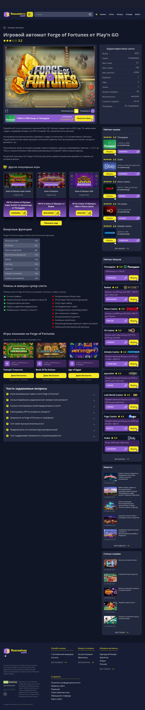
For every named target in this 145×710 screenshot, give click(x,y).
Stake (120, 159)
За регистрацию (85, 654)
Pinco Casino (124, 182)
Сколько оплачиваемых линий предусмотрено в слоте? (35, 406)
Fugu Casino (110, 416)
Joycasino (109, 373)
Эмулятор (104, 657)
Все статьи (121, 632)
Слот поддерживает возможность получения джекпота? (35, 436)
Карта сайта (56, 699)
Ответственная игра (60, 692)
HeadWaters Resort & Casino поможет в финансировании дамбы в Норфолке (129, 532)
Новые (103, 661)
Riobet (107, 287)
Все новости (121, 546)
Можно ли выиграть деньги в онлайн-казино (129, 589)
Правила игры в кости (127, 602)
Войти (137, 14)
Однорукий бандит (108, 654)
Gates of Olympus (51, 191)
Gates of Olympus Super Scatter (18, 191)
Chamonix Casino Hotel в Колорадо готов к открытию (129, 516)
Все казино (122, 248)
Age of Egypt (74, 370)
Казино (103, 14)
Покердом (123, 137)
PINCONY (84, 213)
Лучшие (103, 664)
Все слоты (107, 669)
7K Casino (122, 204)
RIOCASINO (51, 213)
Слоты (111, 14)
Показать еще (51, 223)
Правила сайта (58, 686)
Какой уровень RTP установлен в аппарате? (30, 412)
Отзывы (129, 14)
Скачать (55, 657)
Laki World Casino (113, 395)
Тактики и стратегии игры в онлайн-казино (129, 617)
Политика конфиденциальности (65, 683)
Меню (32, 14)
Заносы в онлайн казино (128, 560)
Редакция (55, 689)
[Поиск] (90, 14)
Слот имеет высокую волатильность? (27, 424)
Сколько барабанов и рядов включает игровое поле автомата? (39, 400)
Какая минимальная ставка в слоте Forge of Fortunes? (34, 394)
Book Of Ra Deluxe (45, 370)
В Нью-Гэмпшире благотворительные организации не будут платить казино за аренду (128, 504)
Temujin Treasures (13, 370)
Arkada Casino (125, 226)
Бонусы (120, 14)
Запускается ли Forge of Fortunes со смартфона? (32, 418)
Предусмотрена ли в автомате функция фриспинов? (34, 430)
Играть (109, 151)
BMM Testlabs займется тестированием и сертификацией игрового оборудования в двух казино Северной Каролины (129, 491)
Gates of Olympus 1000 (84, 191)
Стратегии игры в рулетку (128, 574)
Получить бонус (84, 118)
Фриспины (83, 657)
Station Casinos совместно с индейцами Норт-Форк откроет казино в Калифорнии (129, 476)
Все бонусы (122, 459)
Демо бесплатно (18, 185)
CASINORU (19, 213)
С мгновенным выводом (62, 654)
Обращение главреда (61, 696)
